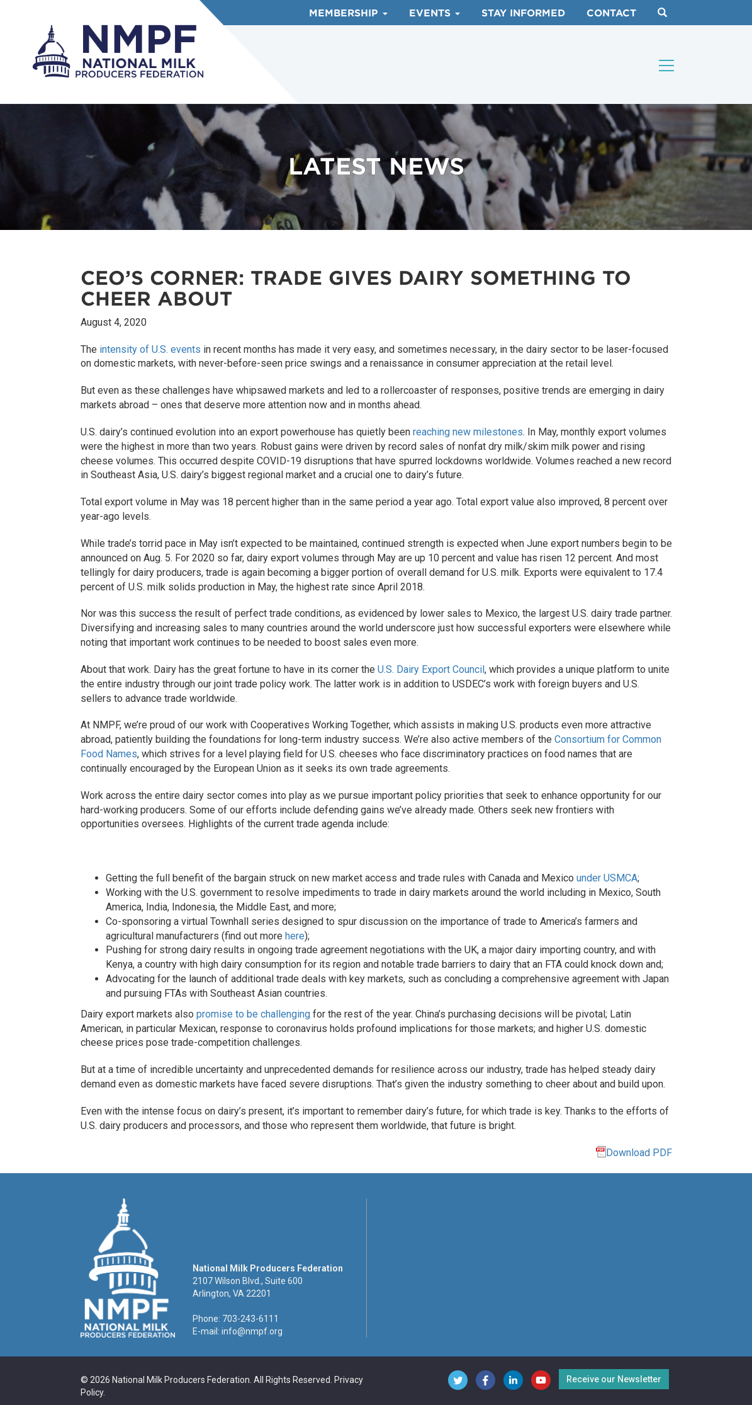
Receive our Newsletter (613, 1379)
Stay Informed (523, 13)
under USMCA (606, 878)
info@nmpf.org (252, 1331)
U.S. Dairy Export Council (431, 669)
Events (434, 13)
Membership (348, 13)
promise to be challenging (253, 1014)
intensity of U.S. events (150, 349)
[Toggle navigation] (667, 65)
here (295, 936)
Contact (611, 13)
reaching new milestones (468, 432)
